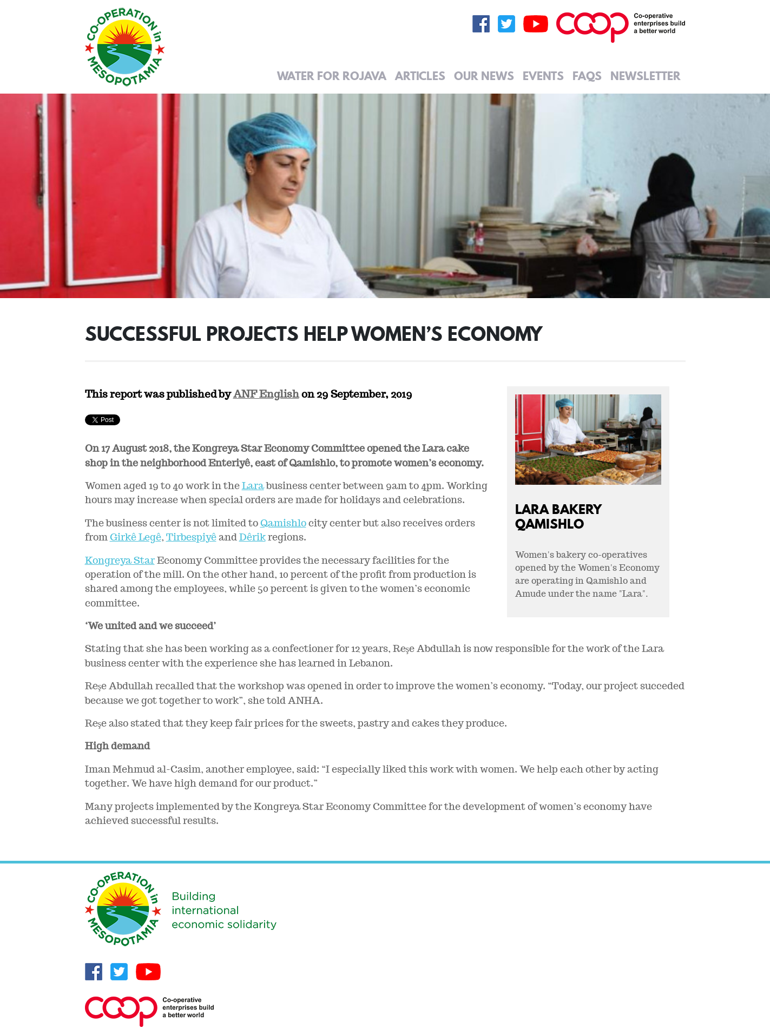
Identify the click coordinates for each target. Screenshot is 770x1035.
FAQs (587, 76)
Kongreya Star (120, 560)
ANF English (266, 394)
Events (543, 76)
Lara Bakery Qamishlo (558, 516)
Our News (484, 76)
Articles (420, 76)
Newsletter (645, 76)
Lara (253, 485)
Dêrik (252, 537)
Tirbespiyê (191, 537)
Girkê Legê (135, 537)
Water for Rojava (331, 76)
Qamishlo (283, 523)
